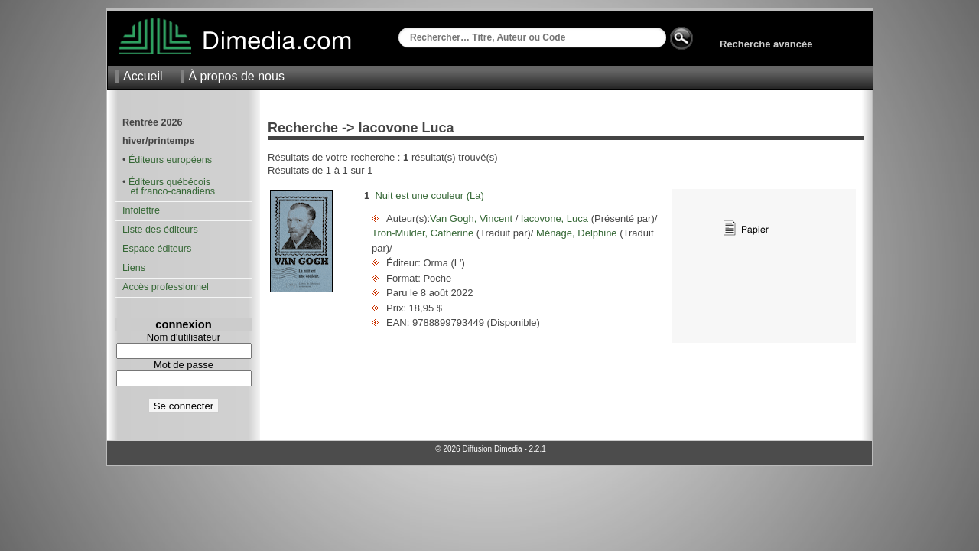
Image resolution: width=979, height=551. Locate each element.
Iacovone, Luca (554, 218)
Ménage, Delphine (576, 233)
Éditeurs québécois (169, 182)
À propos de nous (236, 76)
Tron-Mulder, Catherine (424, 233)
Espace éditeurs (156, 248)
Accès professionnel (165, 287)
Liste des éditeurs (160, 229)
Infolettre (141, 210)
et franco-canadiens (168, 191)
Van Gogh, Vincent (473, 218)
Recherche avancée (766, 44)
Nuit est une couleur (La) (429, 195)
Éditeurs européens (170, 160)
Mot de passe (183, 364)
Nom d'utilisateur (183, 337)
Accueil (143, 76)
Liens (133, 267)
